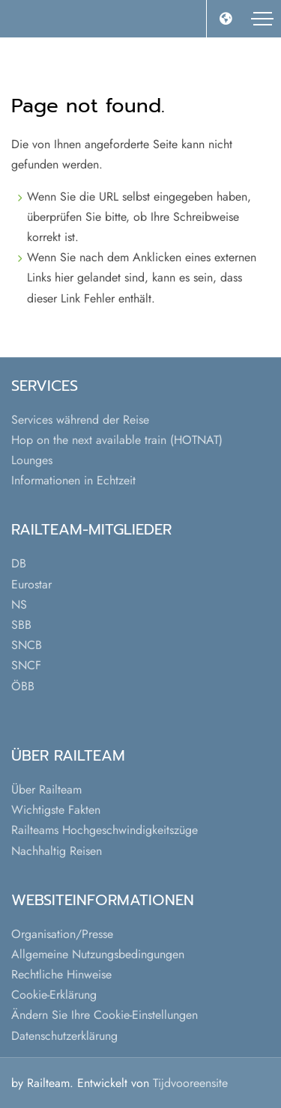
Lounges (31, 460)
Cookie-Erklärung (54, 994)
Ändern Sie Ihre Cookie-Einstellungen (104, 1014)
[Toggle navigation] (262, 18)
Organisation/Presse (62, 934)
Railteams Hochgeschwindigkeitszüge (104, 829)
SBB (21, 624)
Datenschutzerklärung (64, 1035)
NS (19, 604)
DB (18, 563)
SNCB (26, 645)
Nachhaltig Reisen (56, 850)
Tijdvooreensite (190, 1083)
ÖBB (22, 686)
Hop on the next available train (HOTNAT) (117, 439)
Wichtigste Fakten (55, 809)
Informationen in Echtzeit (73, 480)
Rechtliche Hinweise (61, 974)
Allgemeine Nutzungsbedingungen (97, 954)
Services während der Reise (80, 419)
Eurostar (31, 584)
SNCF (26, 665)
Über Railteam (46, 789)
